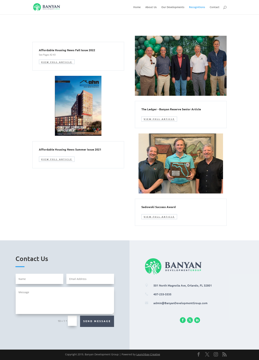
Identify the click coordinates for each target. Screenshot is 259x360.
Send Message (97, 321)
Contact (214, 7)
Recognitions (197, 7)
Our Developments (172, 7)
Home (137, 7)
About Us (151, 7)
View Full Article (56, 62)
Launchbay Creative (148, 354)
